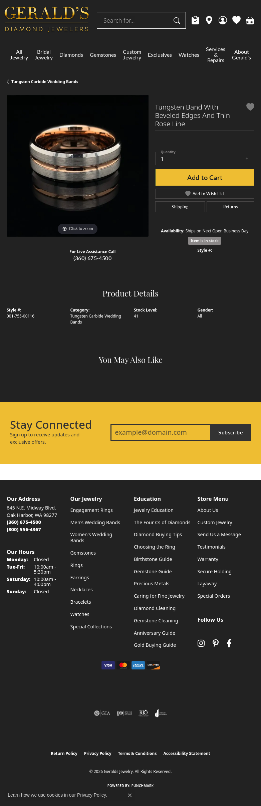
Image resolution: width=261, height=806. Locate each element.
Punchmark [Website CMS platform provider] (143, 785)
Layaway (207, 583)
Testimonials (212, 547)
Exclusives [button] (160, 54)
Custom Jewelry (132, 54)
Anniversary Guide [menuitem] (154, 633)
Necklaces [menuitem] (81, 589)
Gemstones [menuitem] (83, 553)
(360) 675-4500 (92, 257)
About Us (208, 510)
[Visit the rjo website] (144, 713)
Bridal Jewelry (44, 54)
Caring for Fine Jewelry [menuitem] (159, 596)
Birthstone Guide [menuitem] (153, 559)
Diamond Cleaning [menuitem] (155, 608)
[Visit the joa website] (161, 713)
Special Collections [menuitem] (91, 626)
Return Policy (64, 753)
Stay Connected (51, 424)
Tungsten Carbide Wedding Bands (44, 81)
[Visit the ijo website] (124, 713)
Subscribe (230, 432)
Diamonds (71, 54)
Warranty (208, 559)
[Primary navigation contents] (130, 54)
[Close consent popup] (130, 795)
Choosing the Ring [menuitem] (154, 547)
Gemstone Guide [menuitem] (153, 571)
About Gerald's (241, 54)
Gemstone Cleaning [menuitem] (156, 620)
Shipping (180, 206)
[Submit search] (178, 20)
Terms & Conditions (137, 753)
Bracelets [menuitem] (80, 602)
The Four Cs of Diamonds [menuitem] (162, 522)
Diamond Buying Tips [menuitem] (158, 534)
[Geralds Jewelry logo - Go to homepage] (46, 20)
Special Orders (214, 596)
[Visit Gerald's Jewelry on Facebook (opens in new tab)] (229, 643)
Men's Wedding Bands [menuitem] (95, 522)
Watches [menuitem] (79, 614)
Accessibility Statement (186, 753)
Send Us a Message (219, 534)
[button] (223, 20)
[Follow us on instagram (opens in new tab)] (201, 643)
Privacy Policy (97, 753)
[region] (78, 166)
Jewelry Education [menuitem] (154, 510)
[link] (195, 20)
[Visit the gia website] (102, 713)
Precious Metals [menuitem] (151, 583)
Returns (230, 206)
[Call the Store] (24, 522)
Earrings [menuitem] (79, 577)
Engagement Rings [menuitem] (91, 510)
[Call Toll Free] (24, 529)
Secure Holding (215, 571)
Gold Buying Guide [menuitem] (155, 645)
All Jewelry (19, 54)
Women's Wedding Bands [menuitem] (91, 537)
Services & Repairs (215, 54)
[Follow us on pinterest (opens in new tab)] (216, 643)
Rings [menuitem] (76, 565)
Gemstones (103, 54)
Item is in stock (205, 240)
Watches (189, 54)
